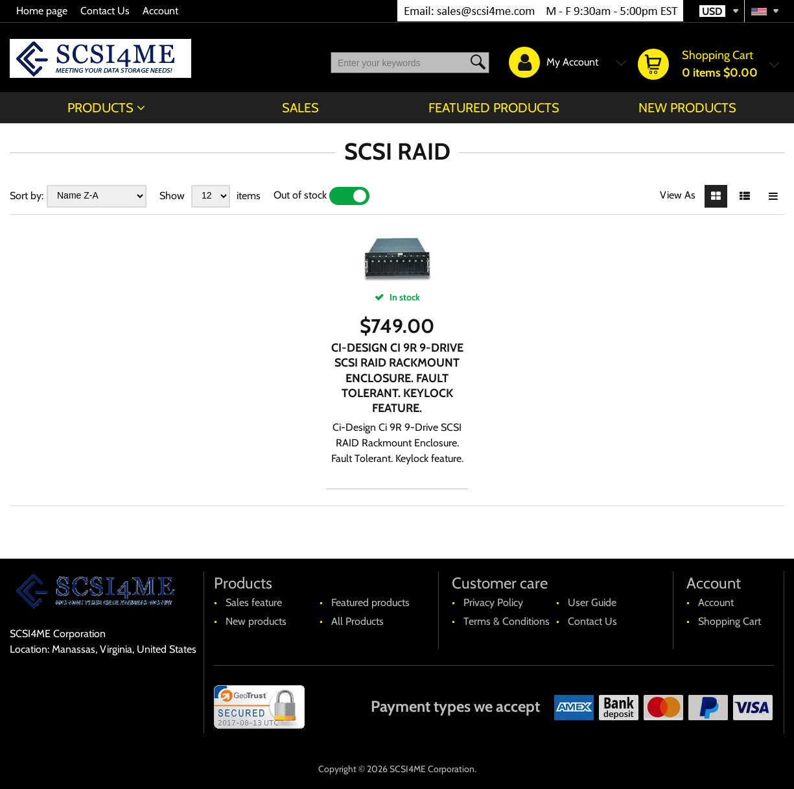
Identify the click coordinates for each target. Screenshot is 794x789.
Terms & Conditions (506, 621)
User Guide (592, 602)
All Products (357, 621)
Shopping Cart (729, 621)
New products (687, 107)
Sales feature (254, 602)
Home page (41, 11)
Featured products (493, 107)
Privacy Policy (493, 602)
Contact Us (105, 11)
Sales (300, 107)
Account (160, 11)
